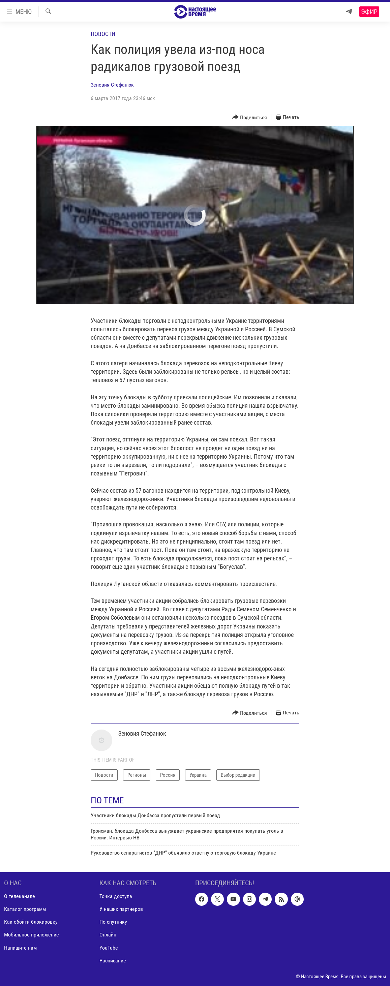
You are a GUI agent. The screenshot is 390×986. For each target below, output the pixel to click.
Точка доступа (115, 896)
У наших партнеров (121, 909)
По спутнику (113, 922)
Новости (103, 33)
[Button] (249, 117)
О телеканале (19, 896)
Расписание (112, 960)
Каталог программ (25, 909)
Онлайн (107, 934)
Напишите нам (20, 947)
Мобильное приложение (31, 934)
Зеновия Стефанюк (112, 85)
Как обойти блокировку (31, 922)
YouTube (108, 947)
